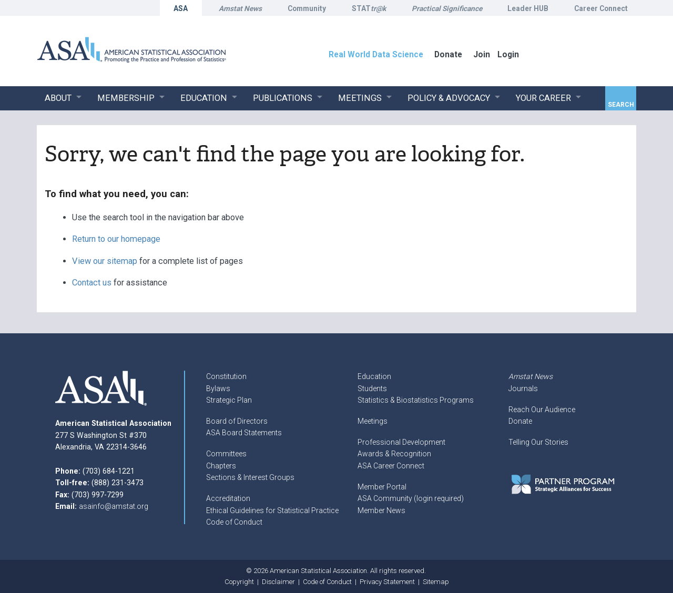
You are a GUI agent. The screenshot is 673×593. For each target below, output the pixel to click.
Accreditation (228, 498)
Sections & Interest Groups (250, 477)
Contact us (91, 283)
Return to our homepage (116, 239)
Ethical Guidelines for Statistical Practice (272, 510)
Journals (523, 388)
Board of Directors (237, 421)
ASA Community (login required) (411, 498)
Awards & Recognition (394, 453)
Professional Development (401, 442)
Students (372, 388)
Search (621, 104)
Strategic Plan (229, 400)
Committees (226, 453)
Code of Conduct (234, 522)
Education (374, 376)
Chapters (221, 466)
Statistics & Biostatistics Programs (416, 400)
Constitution (226, 376)
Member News (381, 510)
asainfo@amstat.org (113, 506)
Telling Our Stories (538, 442)
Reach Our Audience (541, 409)
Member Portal (382, 487)
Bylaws (218, 388)
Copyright (239, 582)
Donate (520, 421)
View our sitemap (104, 261)
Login (508, 54)
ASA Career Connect (391, 466)
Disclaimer (278, 582)
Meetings (373, 421)
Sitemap (436, 582)
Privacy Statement (387, 582)
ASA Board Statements (244, 432)
